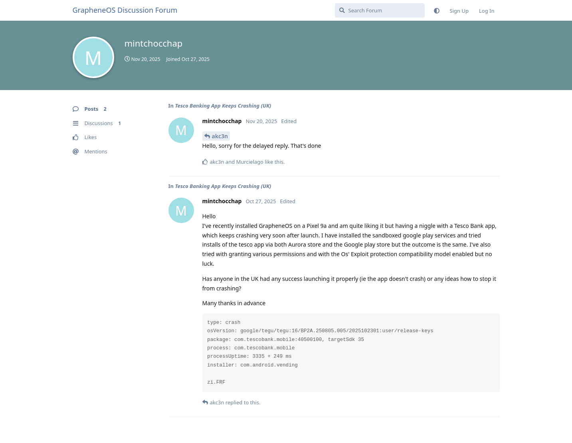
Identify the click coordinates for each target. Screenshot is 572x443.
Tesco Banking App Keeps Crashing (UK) (223, 105)
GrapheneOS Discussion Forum (125, 10)
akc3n (220, 136)
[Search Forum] (380, 10)
